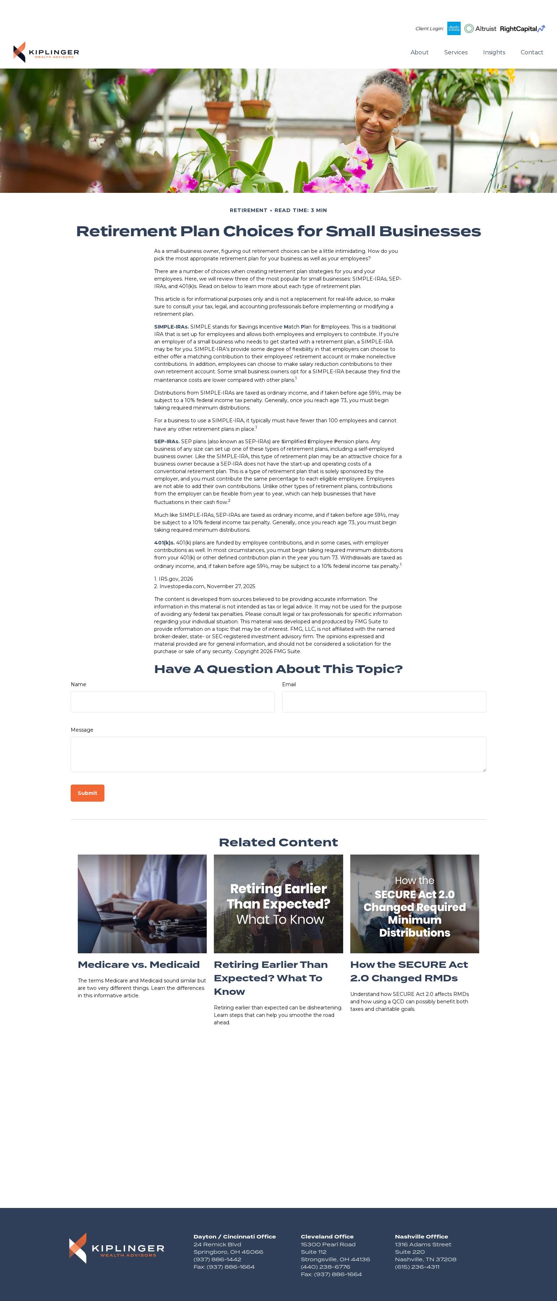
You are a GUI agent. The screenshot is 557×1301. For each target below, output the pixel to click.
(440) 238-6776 (325, 1245)
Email (289, 663)
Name (78, 663)
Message (82, 708)
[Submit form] (87, 771)
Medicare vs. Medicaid (139, 943)
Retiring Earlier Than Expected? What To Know (271, 957)
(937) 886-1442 (217, 1238)
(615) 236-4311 (417, 1245)
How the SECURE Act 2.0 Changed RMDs (409, 950)
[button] (419, 31)
